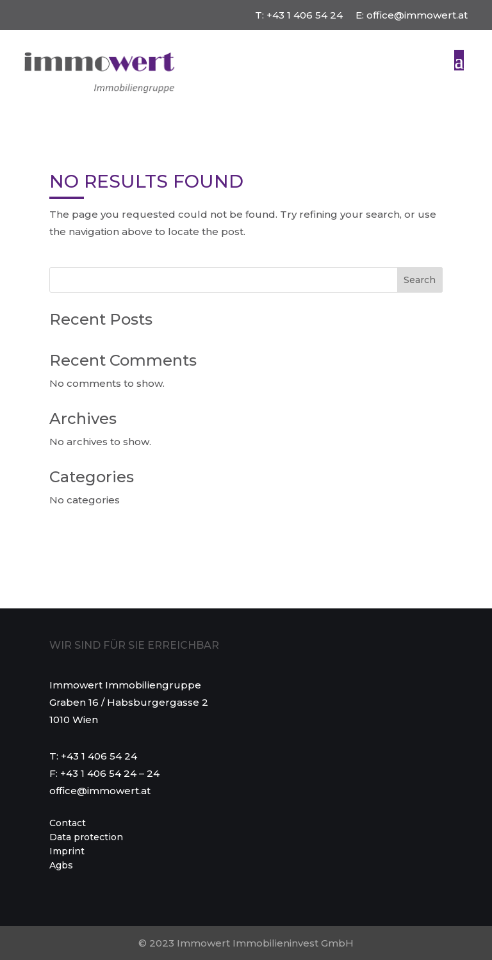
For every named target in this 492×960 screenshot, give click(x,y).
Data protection (86, 838)
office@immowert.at (417, 15)
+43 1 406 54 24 (304, 15)
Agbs (61, 866)
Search (420, 280)
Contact (67, 823)
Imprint (67, 852)
